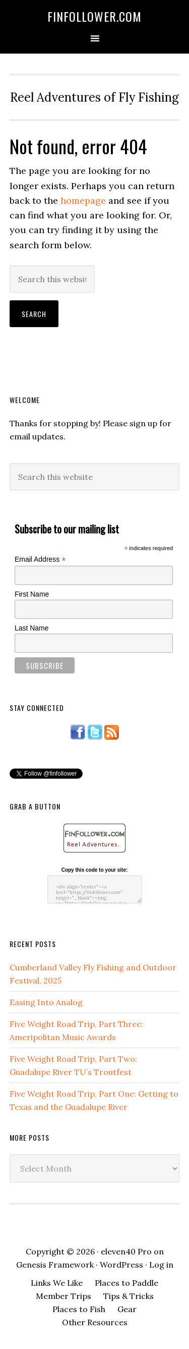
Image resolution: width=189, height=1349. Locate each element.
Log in (161, 1265)
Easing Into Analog (46, 1002)
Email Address (40, 559)
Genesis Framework (55, 1265)
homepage (83, 200)
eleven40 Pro (126, 1251)
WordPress (121, 1265)
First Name (32, 594)
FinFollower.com (94, 16)
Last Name (32, 628)
